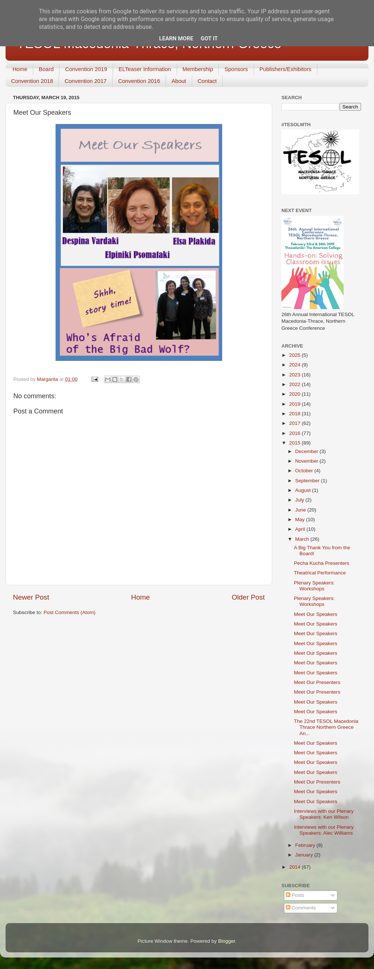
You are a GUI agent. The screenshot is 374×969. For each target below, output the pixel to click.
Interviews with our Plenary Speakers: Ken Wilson (324, 814)
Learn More (176, 38)
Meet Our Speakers (315, 614)
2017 (295, 423)
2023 (295, 375)
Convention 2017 (85, 81)
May (300, 519)
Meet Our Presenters (317, 682)
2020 (295, 394)
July (300, 500)
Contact (207, 81)
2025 (295, 355)
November (307, 461)
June (301, 510)
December (307, 451)
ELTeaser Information (144, 69)
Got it (209, 38)
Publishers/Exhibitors (285, 69)
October (304, 470)
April (301, 529)
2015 (295, 443)
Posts (295, 895)
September (308, 480)
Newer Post (31, 597)
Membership (198, 69)
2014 (295, 867)
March (302, 539)
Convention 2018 (32, 81)
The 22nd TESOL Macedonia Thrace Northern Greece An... (326, 727)
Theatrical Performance (320, 573)
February (306, 845)
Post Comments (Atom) (70, 612)
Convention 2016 (139, 81)
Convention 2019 (86, 69)
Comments (301, 908)
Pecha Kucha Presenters (321, 563)
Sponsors (236, 69)
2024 (295, 365)
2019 (295, 404)
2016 (295, 433)
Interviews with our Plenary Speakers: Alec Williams (324, 830)
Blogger (226, 941)
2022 (295, 384)
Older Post (248, 597)
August (303, 490)
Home (20, 69)
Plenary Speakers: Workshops (314, 585)
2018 (295, 413)
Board (46, 69)
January (304, 855)
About (178, 81)
